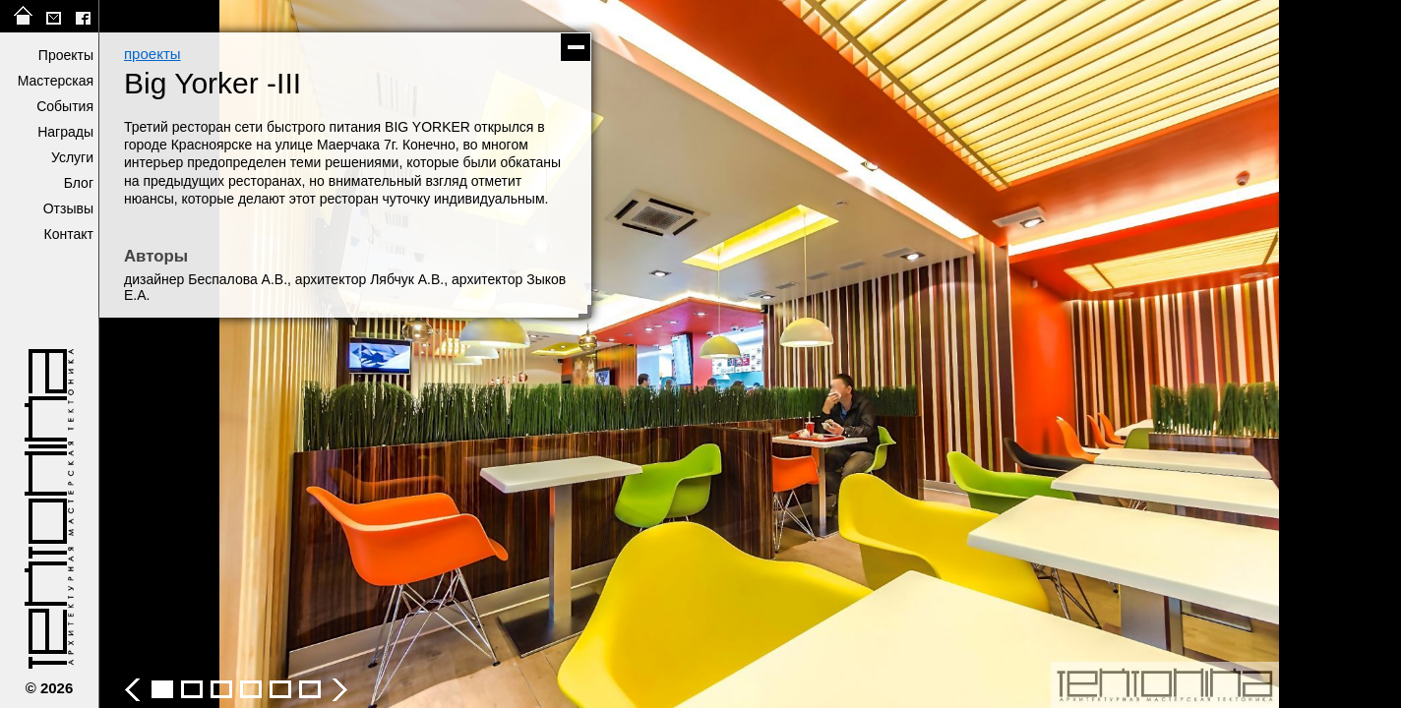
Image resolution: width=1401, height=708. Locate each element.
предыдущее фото (424, 354)
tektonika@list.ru (53, 16)
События (64, 106)
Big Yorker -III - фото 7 (310, 689)
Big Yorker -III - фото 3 (192, 689)
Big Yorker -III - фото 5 (251, 689)
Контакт (68, 234)
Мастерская (55, 80)
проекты (152, 53)
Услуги (72, 157)
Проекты (65, 55)
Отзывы (68, 208)
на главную (23, 16)
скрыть (575, 47)
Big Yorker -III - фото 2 (162, 689)
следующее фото (1075, 354)
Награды (65, 132)
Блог (78, 183)
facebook (82, 16)
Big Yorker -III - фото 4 (221, 689)
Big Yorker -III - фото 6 (280, 689)
